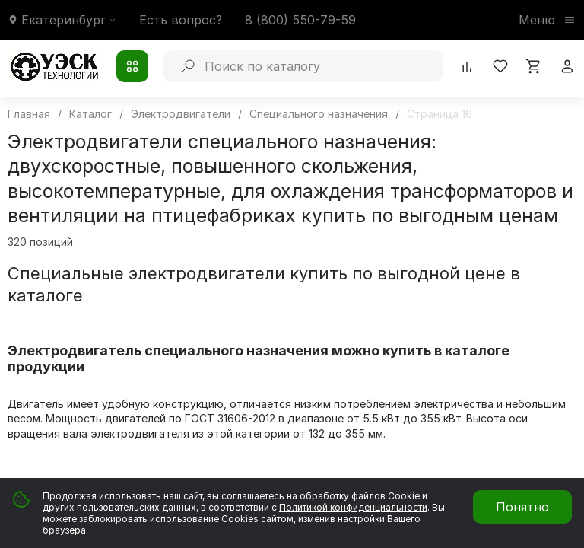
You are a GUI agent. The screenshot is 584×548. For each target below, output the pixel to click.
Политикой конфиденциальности (353, 507)
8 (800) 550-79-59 (300, 19)
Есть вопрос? (180, 19)
